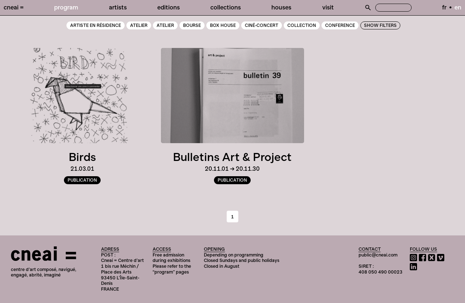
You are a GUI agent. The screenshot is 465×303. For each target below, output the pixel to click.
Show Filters (380, 25)
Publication (82, 180)
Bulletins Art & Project (232, 157)
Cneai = (14, 7)
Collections (225, 7)
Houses (281, 7)
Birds (82, 157)
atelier (138, 25)
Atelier (165, 25)
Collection (301, 25)
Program (66, 7)
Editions (168, 7)
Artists (118, 7)
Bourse (192, 25)
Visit (328, 7)
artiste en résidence (95, 25)
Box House (223, 25)
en (457, 7)
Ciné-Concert (261, 25)
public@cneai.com (378, 255)
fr (444, 7)
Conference (340, 25)
